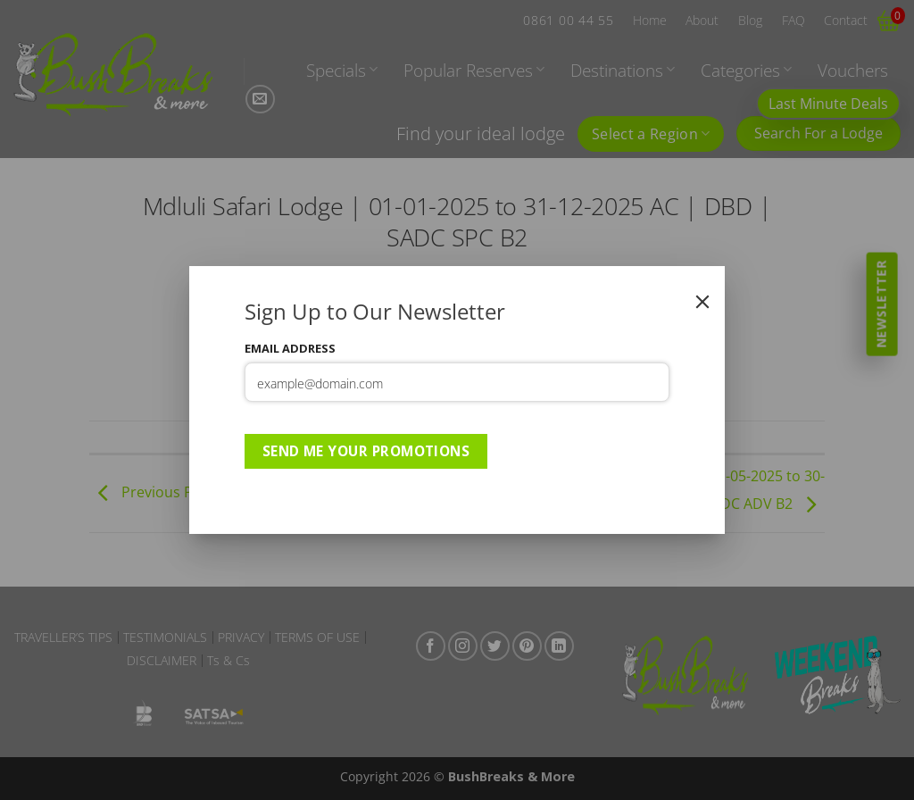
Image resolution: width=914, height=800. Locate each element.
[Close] (702, 302)
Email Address (290, 348)
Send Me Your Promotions (366, 451)
